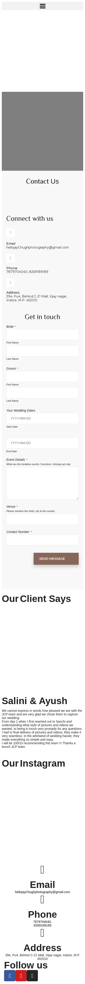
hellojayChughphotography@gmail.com (42, 892)
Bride (11, 326)
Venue (12, 506)
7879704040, (42, 922)
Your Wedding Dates (20, 410)
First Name (12, 342)
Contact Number (19, 532)
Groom (12, 368)
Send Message (52, 559)
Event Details (16, 459)
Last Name (12, 358)
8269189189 (42, 925)
